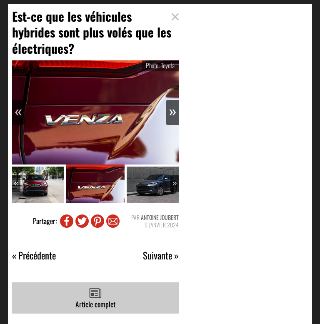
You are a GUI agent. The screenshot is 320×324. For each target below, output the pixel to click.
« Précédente (34, 255)
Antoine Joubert (160, 217)
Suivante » (161, 255)
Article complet (95, 298)
